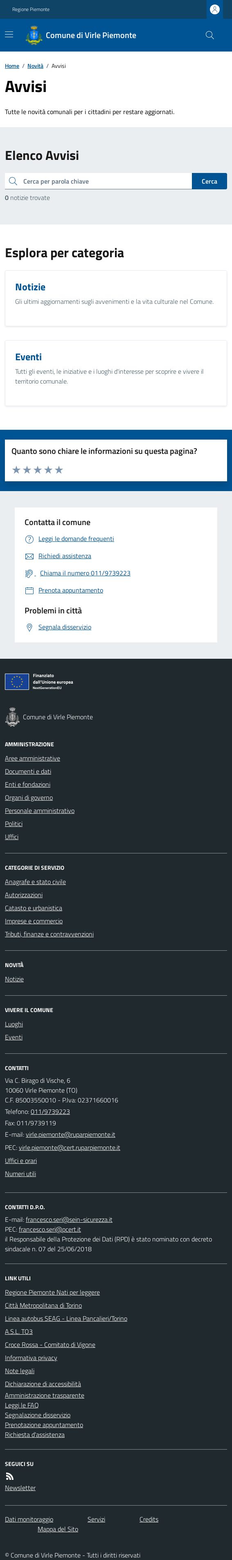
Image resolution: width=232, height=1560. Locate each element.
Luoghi (14, 1024)
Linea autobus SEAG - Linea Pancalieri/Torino (66, 1318)
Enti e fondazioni (27, 784)
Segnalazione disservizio (37, 1415)
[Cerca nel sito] (207, 35)
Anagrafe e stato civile (35, 882)
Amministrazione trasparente (44, 1395)
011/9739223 (50, 1111)
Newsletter (20, 1488)
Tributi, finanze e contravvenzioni (49, 934)
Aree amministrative (32, 758)
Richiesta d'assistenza (35, 1434)
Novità (35, 65)
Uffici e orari (21, 1160)
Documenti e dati (28, 771)
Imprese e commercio (34, 921)
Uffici (11, 837)
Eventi (14, 1037)
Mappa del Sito (58, 1529)
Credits (149, 1519)
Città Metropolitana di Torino (43, 1305)
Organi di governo (29, 797)
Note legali (19, 1371)
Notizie (14, 979)
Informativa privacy (31, 1357)
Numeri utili (20, 1173)
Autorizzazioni (24, 895)
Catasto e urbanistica (33, 908)
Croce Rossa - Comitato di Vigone (50, 1344)
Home (12, 65)
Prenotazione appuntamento (44, 1425)
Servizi (96, 1519)
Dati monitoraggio (29, 1519)
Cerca (209, 181)
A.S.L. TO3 (19, 1331)
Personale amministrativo (39, 810)
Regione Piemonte (31, 9)
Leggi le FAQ (22, 1405)
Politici (14, 823)
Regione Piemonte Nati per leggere (52, 1292)
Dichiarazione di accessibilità (43, 1384)
